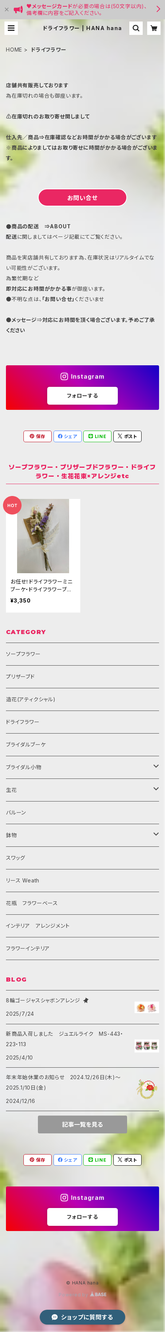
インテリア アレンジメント (37, 926)
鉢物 (11, 835)
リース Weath (22, 880)
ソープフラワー (23, 654)
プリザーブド (20, 676)
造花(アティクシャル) (31, 699)
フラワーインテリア (28, 948)
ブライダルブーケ (26, 744)
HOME (14, 49)
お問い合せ (82, 198)
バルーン (16, 812)
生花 (11, 790)
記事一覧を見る (82, 1124)
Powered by (82, 1294)
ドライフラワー (23, 722)
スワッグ (15, 858)
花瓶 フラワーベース (32, 903)
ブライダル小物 (24, 767)
